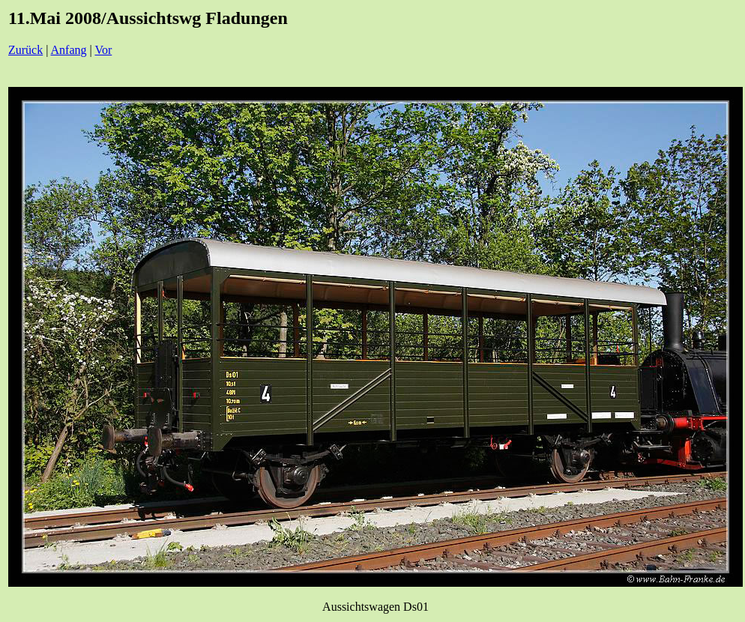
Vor (103, 49)
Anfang (69, 49)
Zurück (25, 49)
